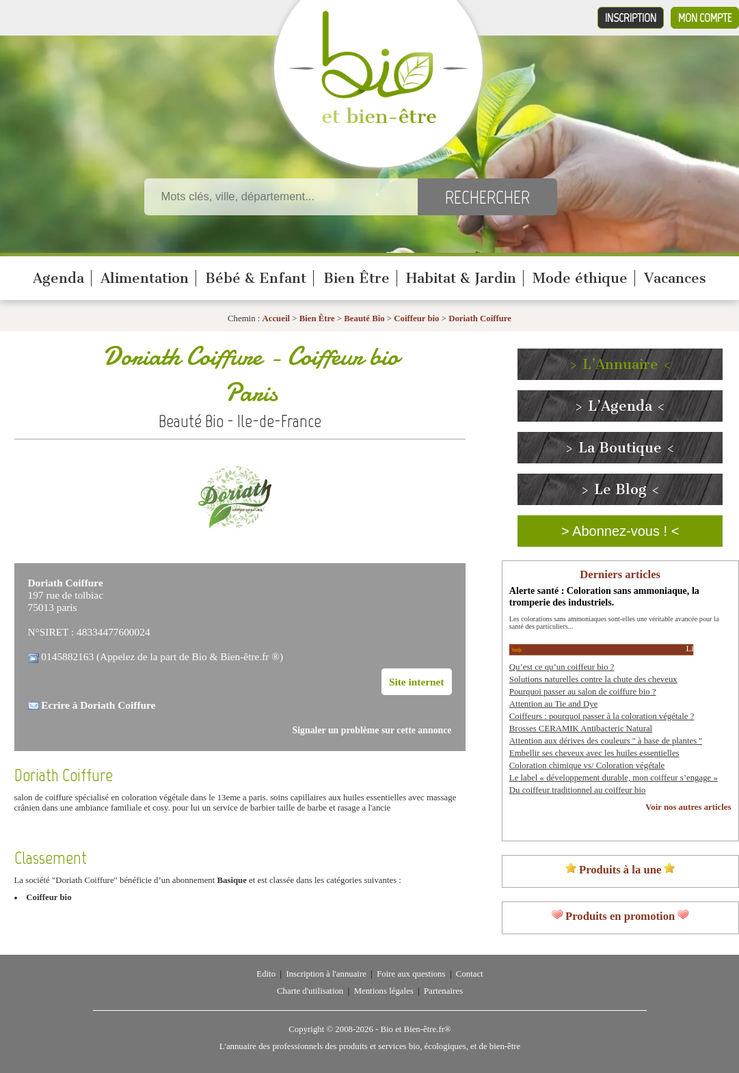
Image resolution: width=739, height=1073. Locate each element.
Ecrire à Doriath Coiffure (98, 705)
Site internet (416, 682)
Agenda (58, 278)
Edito (266, 974)
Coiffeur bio (417, 318)
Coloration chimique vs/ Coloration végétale (586, 765)
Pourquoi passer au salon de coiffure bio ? (582, 691)
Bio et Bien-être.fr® (415, 1029)
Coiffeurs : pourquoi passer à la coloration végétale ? (602, 716)
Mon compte (704, 18)
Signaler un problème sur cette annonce (372, 730)
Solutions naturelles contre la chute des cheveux (593, 679)
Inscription (630, 18)
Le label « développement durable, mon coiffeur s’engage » (613, 778)
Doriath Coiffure (479, 318)
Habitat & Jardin (461, 278)
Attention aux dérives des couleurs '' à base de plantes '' (605, 741)
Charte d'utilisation (310, 991)
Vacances (675, 278)
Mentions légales (384, 991)
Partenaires (443, 991)
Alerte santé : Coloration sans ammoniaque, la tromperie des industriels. (604, 596)
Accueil (277, 318)
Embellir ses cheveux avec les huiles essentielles (594, 753)
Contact (469, 974)
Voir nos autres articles (688, 807)
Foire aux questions (411, 974)
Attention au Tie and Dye (553, 704)
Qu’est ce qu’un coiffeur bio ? (562, 667)
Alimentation (144, 278)
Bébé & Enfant (255, 278)
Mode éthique (580, 278)
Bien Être (356, 278)
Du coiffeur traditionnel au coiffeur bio (577, 790)
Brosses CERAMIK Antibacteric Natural (580, 728)
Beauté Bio (364, 318)
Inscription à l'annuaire (326, 974)
